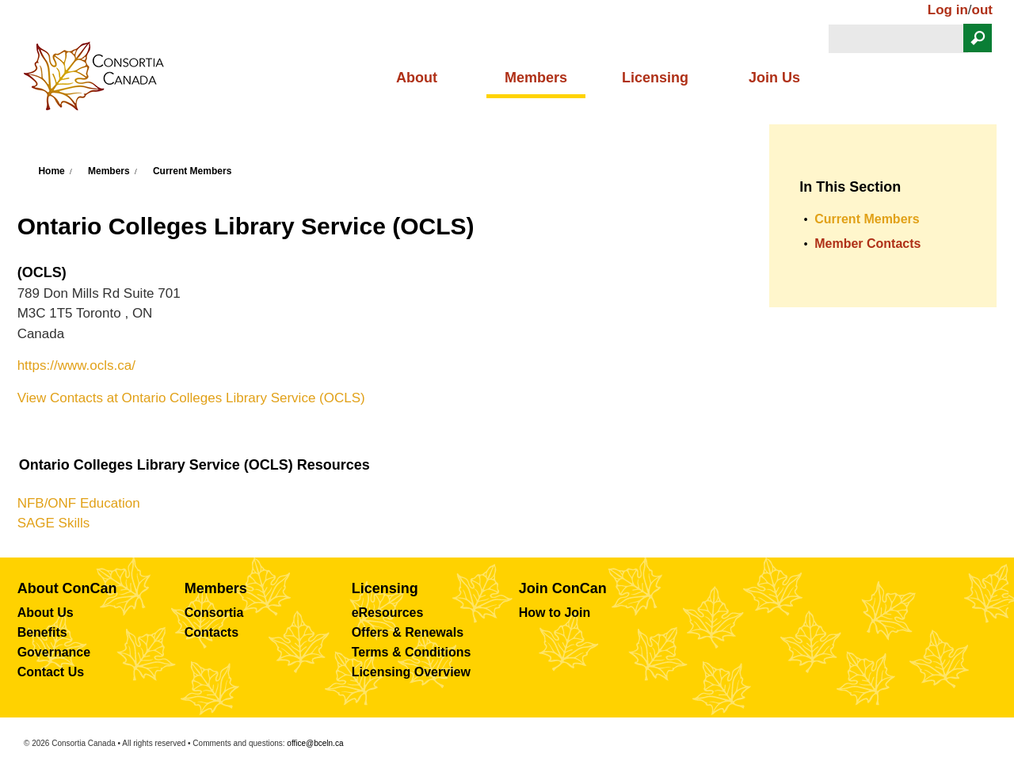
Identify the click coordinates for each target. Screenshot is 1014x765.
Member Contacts (867, 243)
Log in (948, 9)
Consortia (214, 612)
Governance (53, 652)
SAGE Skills (53, 523)
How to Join (555, 612)
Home (51, 171)
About (416, 78)
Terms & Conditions (411, 652)
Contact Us (50, 672)
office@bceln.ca (315, 743)
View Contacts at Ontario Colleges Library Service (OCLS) (191, 397)
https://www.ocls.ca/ (76, 365)
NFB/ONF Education (78, 503)
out (982, 9)
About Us (45, 612)
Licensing (655, 78)
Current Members (192, 171)
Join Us (774, 78)
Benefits (42, 632)
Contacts (211, 632)
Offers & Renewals (407, 632)
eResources (388, 612)
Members (536, 78)
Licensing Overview (411, 672)
